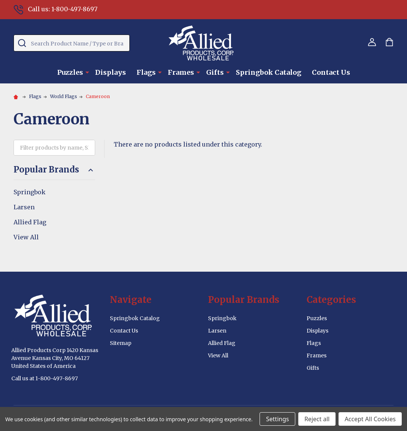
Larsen (24, 207)
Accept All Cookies (370, 419)
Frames (181, 72)
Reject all (317, 419)
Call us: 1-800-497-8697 (55, 9)
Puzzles (70, 72)
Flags (146, 72)
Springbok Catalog (268, 72)
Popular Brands (54, 170)
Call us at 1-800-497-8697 (44, 378)
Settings (277, 419)
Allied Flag (30, 222)
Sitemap (120, 343)
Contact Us (331, 72)
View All (26, 237)
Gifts (215, 72)
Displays (110, 72)
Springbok (30, 192)
